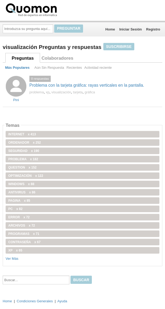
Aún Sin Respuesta (49, 68)
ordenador (24, 142)
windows (21, 184)
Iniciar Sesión (130, 29)
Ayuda (62, 301)
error (19, 217)
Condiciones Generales (35, 301)
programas (23, 234)
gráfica (90, 92)
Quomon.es (48, 9)
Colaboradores (57, 58)
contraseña (24, 242)
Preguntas (23, 58)
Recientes (74, 68)
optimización (25, 176)
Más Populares (17, 68)
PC (15, 209)
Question (22, 167)
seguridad (23, 151)
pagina (19, 201)
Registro (153, 29)
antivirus (21, 192)
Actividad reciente (98, 68)
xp (47, 92)
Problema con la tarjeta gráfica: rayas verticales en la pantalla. (86, 85)
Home (110, 29)
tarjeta (77, 92)
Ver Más (12, 259)
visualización (61, 92)
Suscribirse (119, 46)
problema (36, 92)
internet (22, 134)
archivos (21, 225)
